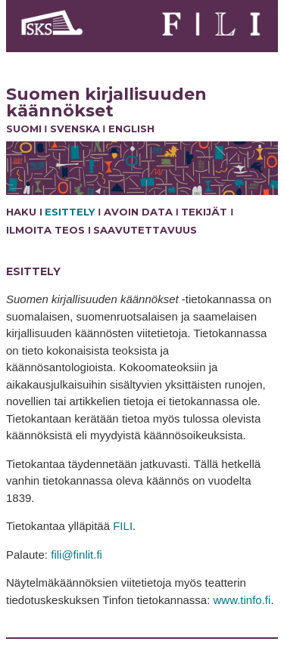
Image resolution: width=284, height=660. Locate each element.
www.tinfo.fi (242, 599)
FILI (123, 525)
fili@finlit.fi (76, 554)
